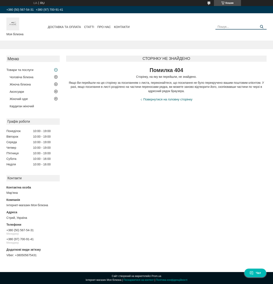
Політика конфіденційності (171, 279)
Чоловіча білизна (21, 77)
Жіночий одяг (19, 99)
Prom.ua (156, 276)
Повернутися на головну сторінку (167, 99)
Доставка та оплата (64, 27)
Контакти (121, 27)
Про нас (104, 27)
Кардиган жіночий (22, 106)
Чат (255, 273)
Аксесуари (17, 91)
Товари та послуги (19, 70)
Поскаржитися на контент (138, 279)
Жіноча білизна (20, 84)
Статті (89, 27)
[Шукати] (262, 26)
